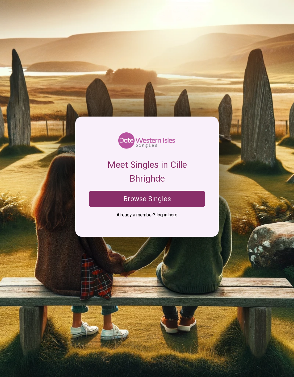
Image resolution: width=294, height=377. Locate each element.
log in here (166, 215)
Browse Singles (147, 199)
